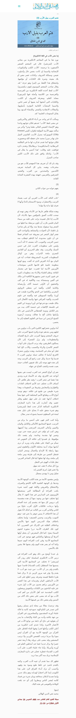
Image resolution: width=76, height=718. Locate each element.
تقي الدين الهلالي (53, 50)
